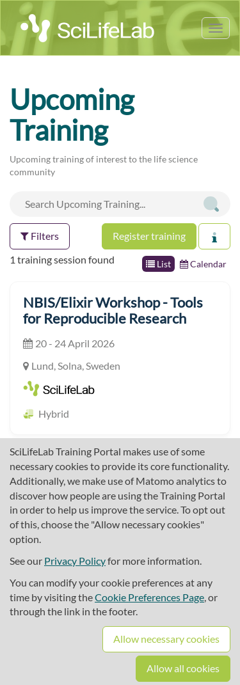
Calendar (203, 263)
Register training (149, 236)
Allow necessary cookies (166, 639)
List (158, 263)
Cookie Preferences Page (149, 597)
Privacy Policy (75, 561)
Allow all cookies (183, 668)
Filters (39, 236)
